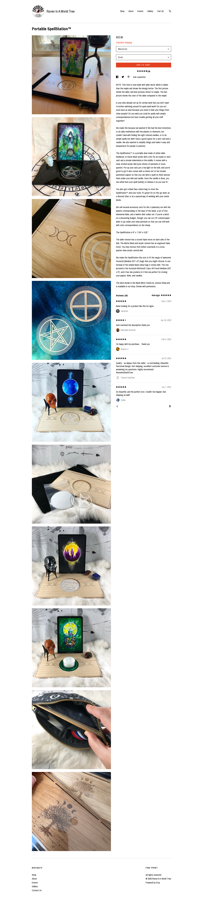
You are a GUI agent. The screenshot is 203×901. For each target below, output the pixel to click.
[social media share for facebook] (117, 77)
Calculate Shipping (124, 42)
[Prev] (117, 406)
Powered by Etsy (153, 882)
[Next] (170, 406)
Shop (122, 11)
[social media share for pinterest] (128, 77)
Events (140, 11)
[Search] (170, 11)
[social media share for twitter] (123, 77)
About (131, 11)
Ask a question (139, 77)
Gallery (150, 11)
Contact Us (37, 890)
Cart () (160, 11)
